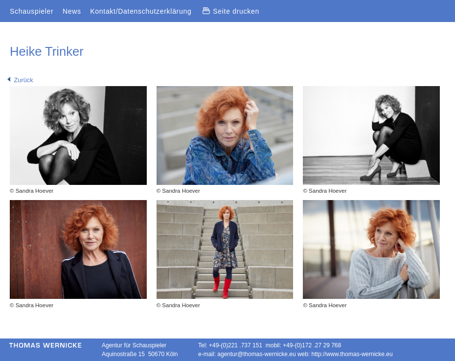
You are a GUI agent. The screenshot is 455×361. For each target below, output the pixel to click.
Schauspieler (31, 11)
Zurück (20, 80)
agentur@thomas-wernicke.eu (256, 354)
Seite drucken (231, 11)
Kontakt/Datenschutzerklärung (140, 11)
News (72, 11)
